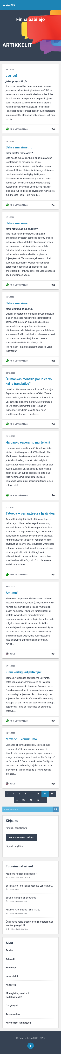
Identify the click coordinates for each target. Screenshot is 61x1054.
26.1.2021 (10, 70)
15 (52, 793)
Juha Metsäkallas (16, 129)
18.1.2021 (10, 141)
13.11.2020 (10, 733)
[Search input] (28, 809)
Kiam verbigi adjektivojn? (23, 672)
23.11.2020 (10, 587)
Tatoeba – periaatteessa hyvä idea (30, 513)
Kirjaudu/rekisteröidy (21, 837)
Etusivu (9, 950)
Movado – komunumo (21, 739)
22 (38, 800)
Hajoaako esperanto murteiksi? (28, 442)
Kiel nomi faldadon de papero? (21, 873)
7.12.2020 (10, 507)
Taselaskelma (13, 1014)
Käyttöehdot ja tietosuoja (18, 1022)
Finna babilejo (30, 19)
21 (31, 800)
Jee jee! (11, 76)
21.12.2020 (10, 436)
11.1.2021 (10, 297)
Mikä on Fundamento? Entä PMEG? (23, 909)
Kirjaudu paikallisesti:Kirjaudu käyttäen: (21, 837)
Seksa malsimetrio (19, 147)
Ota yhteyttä (12, 1005)
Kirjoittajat (11, 967)
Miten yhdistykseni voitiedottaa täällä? (17, 995)
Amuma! (12, 593)
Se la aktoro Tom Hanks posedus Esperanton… (29, 885)
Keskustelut (12, 976)
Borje (10, 654)
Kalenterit (11, 984)
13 (38, 793)
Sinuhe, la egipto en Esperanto (21, 897)
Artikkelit (10, 959)
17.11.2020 (10, 666)
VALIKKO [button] (9, 5)
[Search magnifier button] (56, 809)
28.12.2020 (10, 373)
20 (23, 800)
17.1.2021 (10, 217)
